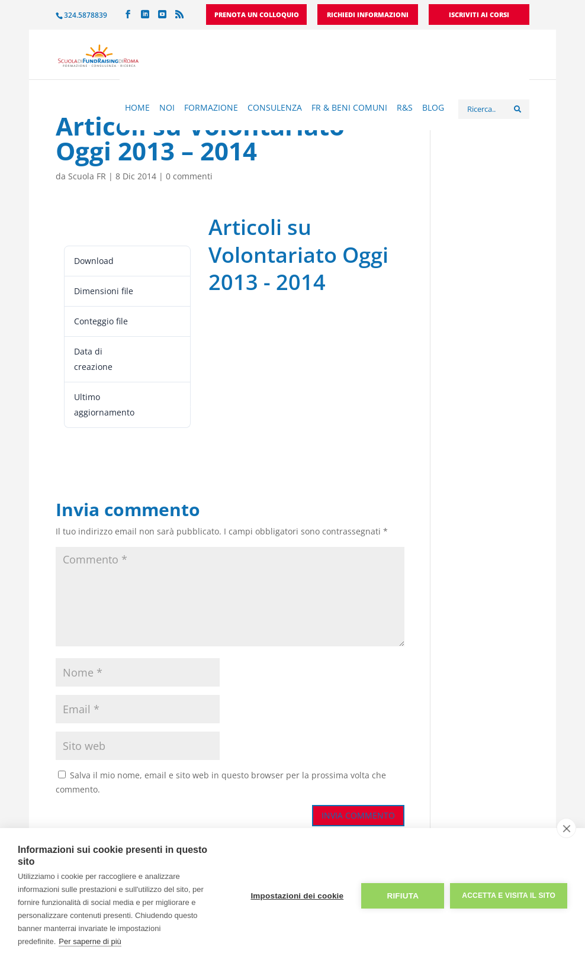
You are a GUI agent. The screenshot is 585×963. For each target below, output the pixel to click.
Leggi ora (84, 224)
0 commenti (189, 176)
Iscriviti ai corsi (479, 15)
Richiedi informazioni (368, 15)
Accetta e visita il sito (508, 895)
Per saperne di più (90, 941)
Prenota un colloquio (256, 15)
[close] (566, 828)
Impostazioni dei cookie (296, 895)
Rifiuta (403, 895)
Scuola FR (87, 176)
